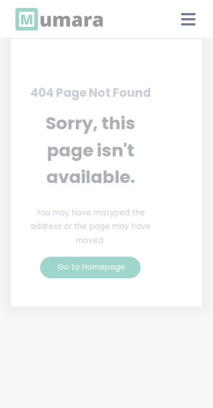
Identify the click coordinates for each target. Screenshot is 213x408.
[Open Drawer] (188, 19)
